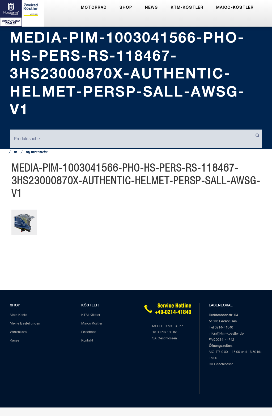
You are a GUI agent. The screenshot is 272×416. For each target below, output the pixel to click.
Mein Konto (18, 315)
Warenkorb (18, 332)
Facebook (88, 332)
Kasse (14, 341)
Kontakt (87, 341)
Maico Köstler (91, 324)
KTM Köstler (90, 315)
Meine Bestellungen (25, 324)
